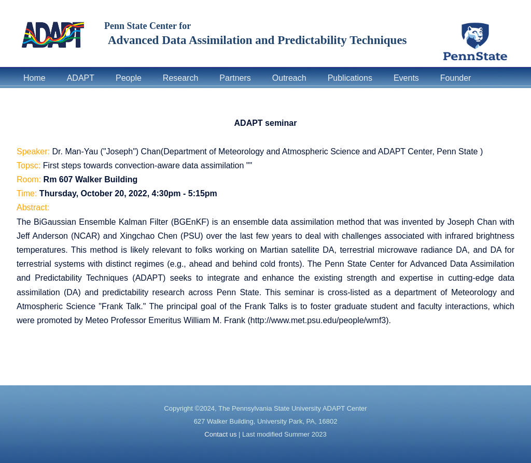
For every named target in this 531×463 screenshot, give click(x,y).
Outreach (289, 78)
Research (180, 78)
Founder (455, 78)
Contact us (220, 434)
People (129, 78)
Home (34, 78)
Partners (234, 78)
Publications (350, 78)
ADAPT (80, 78)
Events (406, 78)
